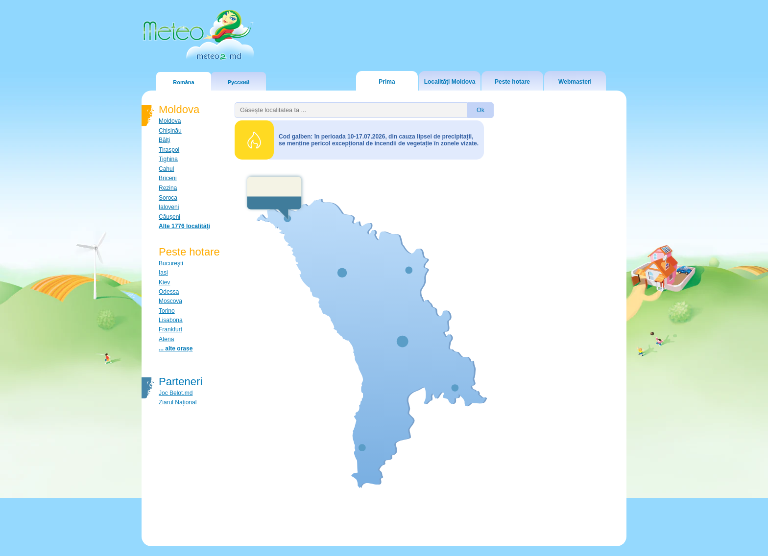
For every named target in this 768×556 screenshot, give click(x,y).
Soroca (168, 197)
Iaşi (163, 272)
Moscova (170, 301)
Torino (167, 310)
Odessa (169, 291)
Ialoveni (169, 207)
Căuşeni (169, 216)
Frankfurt (170, 329)
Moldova (170, 120)
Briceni (168, 178)
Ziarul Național (177, 402)
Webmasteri (575, 81)
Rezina (168, 188)
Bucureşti (171, 263)
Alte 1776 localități (184, 226)
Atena (166, 339)
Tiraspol (169, 149)
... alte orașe (175, 348)
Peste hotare (512, 81)
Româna (183, 82)
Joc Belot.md (175, 393)
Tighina (168, 159)
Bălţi (164, 140)
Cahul (166, 168)
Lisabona (171, 320)
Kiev (164, 282)
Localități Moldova (450, 81)
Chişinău (170, 130)
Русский (238, 82)
